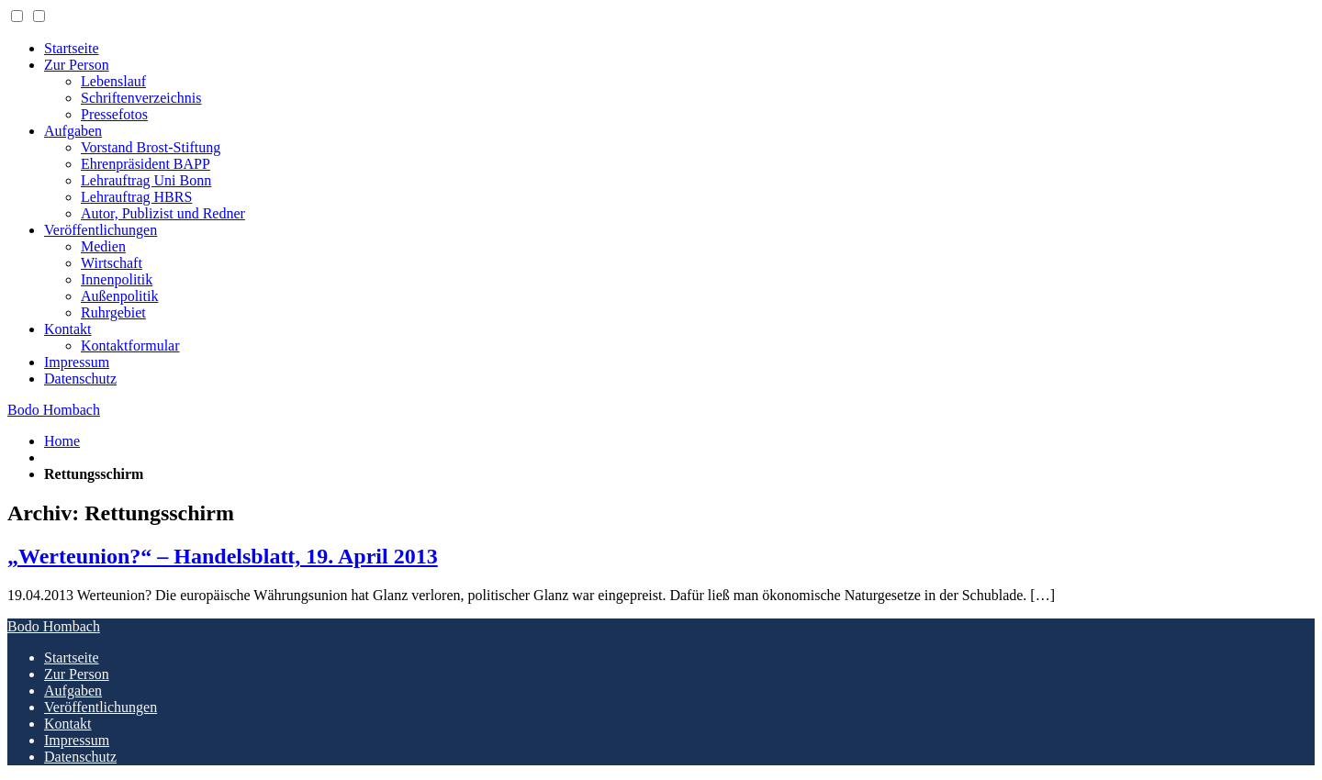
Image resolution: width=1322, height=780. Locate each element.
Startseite (71, 48)
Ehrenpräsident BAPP (145, 164)
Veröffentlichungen (100, 230)
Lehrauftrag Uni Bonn (146, 180)
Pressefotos (114, 114)
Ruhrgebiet (113, 312)
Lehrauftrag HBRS (136, 197)
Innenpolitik (116, 279)
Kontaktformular (130, 345)
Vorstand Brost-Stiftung (150, 147)
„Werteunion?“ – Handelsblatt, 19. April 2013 (222, 556)
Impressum (76, 362)
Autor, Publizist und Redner (163, 213)
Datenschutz (80, 378)
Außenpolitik (119, 296)
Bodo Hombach (53, 410)
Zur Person (76, 64)
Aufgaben (73, 131)
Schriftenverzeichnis (141, 98)
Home (62, 441)
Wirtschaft (111, 263)
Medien (103, 246)
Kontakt (68, 329)
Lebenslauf (113, 81)
